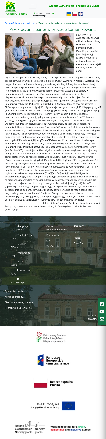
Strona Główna (12, 23)
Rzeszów (78, 243)
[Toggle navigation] (32, 6)
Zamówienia (52, 246)
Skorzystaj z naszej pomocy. (19, 302)
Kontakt (50, 251)
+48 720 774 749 (43, 13)
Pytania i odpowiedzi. (16, 291)
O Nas (49, 240)
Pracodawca (52, 235)
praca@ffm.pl (17, 282)
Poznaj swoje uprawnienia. (18, 307)
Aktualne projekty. (14, 296)
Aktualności (29, 23)
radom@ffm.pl (39, 15)
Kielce (77, 237)
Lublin (77, 232)
